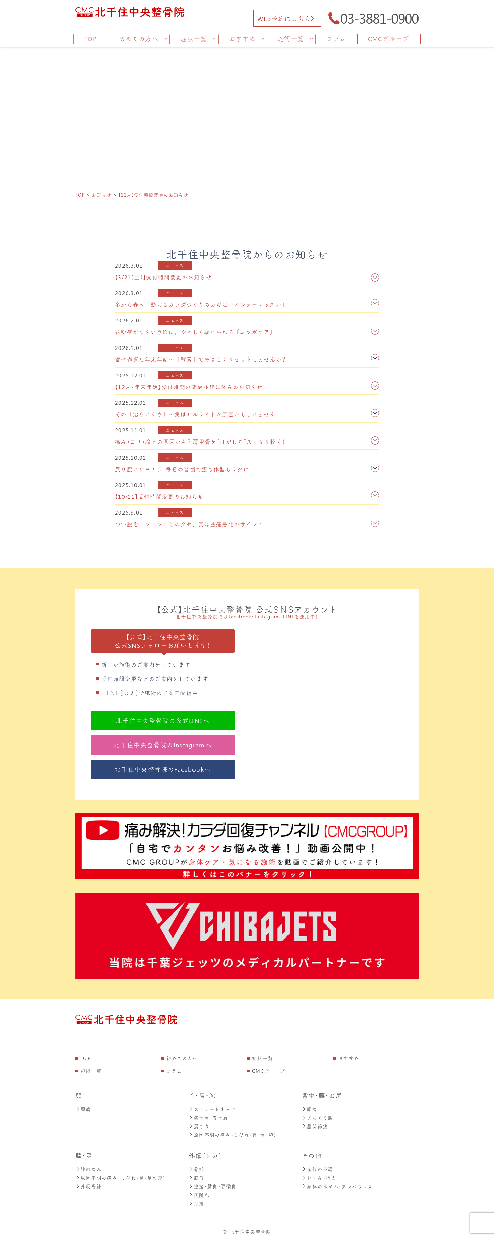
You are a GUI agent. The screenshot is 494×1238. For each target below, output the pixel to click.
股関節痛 (315, 1125)
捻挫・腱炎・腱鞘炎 (212, 1184)
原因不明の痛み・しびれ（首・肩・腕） (233, 1133)
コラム (174, 1071)
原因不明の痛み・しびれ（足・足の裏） (120, 1175)
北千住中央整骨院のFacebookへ (163, 769)
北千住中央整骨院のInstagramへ (163, 745)
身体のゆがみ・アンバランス (337, 1184)
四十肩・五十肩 (208, 1117)
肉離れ (199, 1192)
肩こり (199, 1125)
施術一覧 (91, 1071)
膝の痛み (88, 1167)
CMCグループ (268, 1071)
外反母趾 (88, 1184)
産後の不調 (317, 1167)
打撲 (196, 1200)
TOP (86, 1058)
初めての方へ (182, 1058)
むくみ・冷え (319, 1175)
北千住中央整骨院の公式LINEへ (163, 721)
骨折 (196, 1167)
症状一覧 (262, 1058)
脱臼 (196, 1175)
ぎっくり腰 (317, 1117)
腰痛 (310, 1109)
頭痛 (83, 1109)
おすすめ (348, 1058)
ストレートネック (212, 1109)
